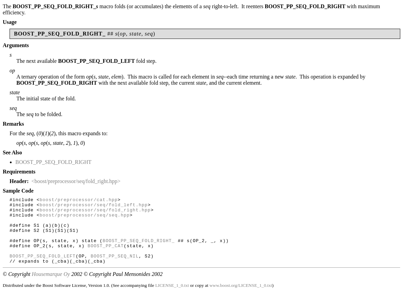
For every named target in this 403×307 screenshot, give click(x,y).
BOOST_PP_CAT (106, 256)
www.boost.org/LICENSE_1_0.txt (241, 298)
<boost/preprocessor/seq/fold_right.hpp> (75, 181)
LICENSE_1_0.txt (172, 298)
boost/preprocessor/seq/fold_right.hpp (95, 213)
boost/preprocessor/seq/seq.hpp (85, 219)
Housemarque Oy (51, 287)
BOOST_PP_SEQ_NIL (115, 268)
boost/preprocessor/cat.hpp (79, 200)
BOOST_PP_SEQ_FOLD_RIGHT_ (139, 250)
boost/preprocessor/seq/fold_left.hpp (94, 207)
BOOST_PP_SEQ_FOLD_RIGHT (53, 162)
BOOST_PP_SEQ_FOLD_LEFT (43, 268)
